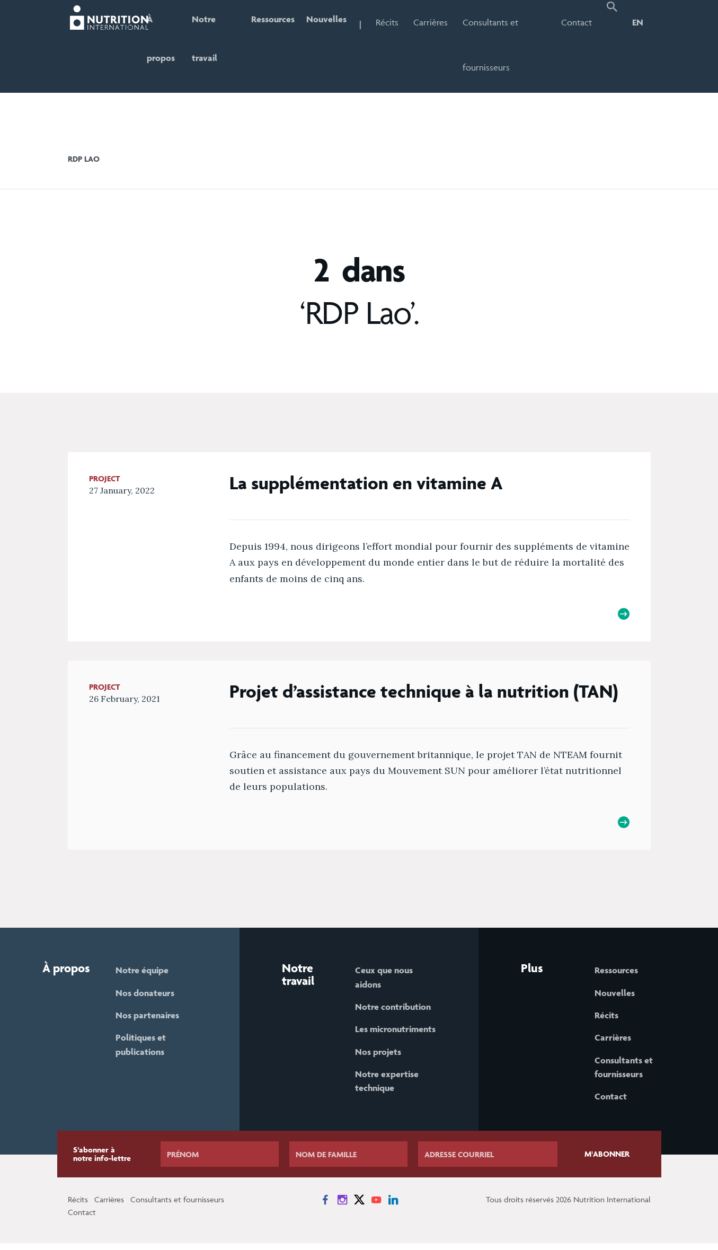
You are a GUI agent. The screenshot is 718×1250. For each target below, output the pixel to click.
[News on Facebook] (325, 1206)
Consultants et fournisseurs (504, 45)
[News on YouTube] (376, 1206)
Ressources (282, 22)
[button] (612, 46)
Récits (400, 22)
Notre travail (213, 45)
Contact (578, 22)
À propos (168, 45)
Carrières (444, 22)
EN (637, 22)
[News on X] (359, 1206)
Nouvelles (338, 22)
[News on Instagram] (342, 1206)
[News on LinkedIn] (393, 1206)
